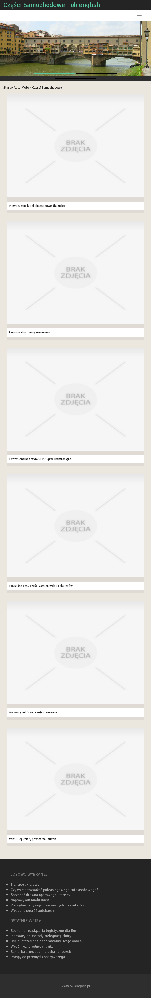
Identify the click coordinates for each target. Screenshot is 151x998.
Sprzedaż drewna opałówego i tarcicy (40, 895)
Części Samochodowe (47, 87)
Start (7, 87)
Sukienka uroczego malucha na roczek (41, 951)
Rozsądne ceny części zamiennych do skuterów (48, 905)
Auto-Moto (21, 87)
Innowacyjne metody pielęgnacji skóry (41, 936)
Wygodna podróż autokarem (33, 910)
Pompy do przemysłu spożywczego (38, 957)
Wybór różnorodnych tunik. (32, 946)
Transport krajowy (25, 884)
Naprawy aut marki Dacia (30, 900)
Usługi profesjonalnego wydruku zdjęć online (46, 941)
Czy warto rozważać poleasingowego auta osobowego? (54, 890)
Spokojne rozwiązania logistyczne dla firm (44, 930)
